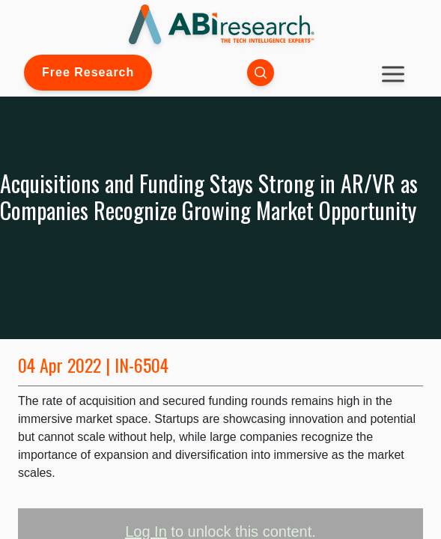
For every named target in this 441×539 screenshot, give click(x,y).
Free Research (88, 72)
